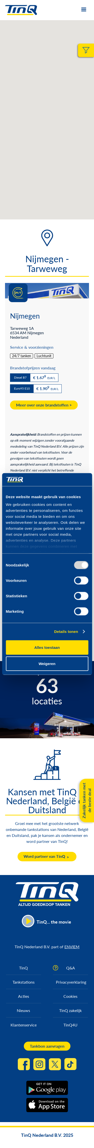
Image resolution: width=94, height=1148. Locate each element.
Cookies (70, 996)
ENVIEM (71, 946)
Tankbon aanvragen (47, 1046)
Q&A (70, 967)
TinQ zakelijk (70, 1010)
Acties (23, 996)
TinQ (23, 967)
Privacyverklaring (71, 982)
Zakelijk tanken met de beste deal (86, 800)
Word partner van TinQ (44, 856)
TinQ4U (70, 1024)
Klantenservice (24, 1024)
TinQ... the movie (54, 922)
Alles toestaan (47, 647)
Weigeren (47, 664)
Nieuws (23, 1010)
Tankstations (24, 982)
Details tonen (66, 631)
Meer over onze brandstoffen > (44, 405)
